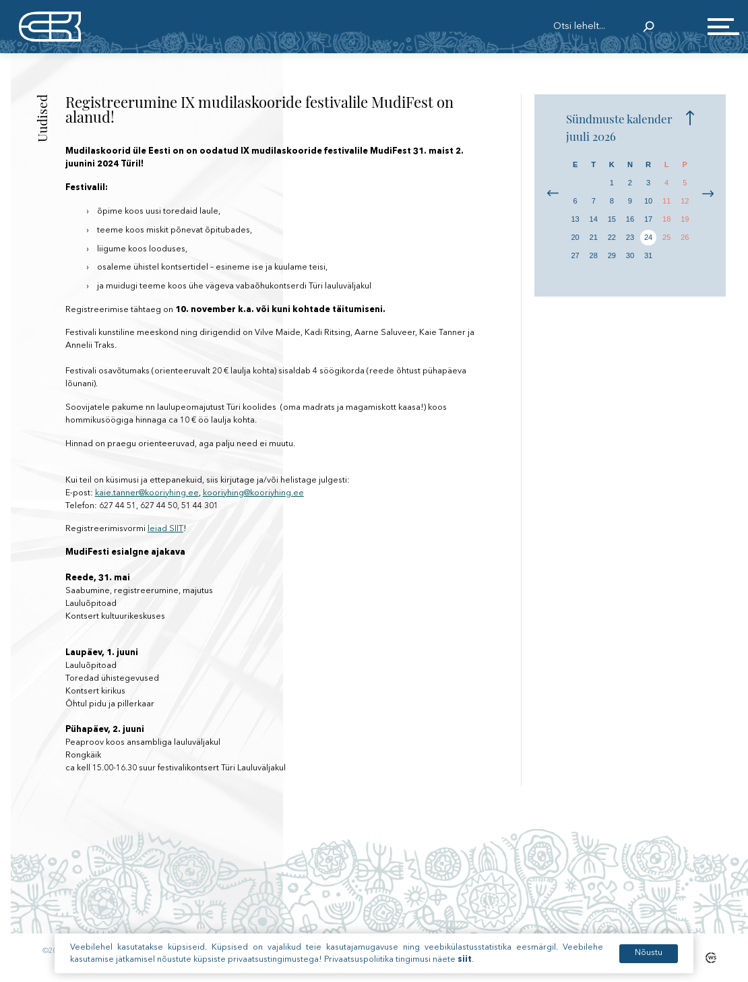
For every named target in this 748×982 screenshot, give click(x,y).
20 (575, 237)
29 (612, 255)
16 (630, 219)
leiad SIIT (165, 528)
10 (648, 201)
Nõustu (648, 956)
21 (594, 237)
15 (612, 219)
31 (648, 255)
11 (666, 201)
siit (465, 962)
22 (612, 237)
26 (685, 237)
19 (685, 219)
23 (630, 237)
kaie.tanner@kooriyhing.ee (147, 493)
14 (594, 219)
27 (575, 255)
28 (594, 255)
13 (575, 219)
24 (648, 237)
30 (630, 255)
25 (666, 237)
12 (685, 201)
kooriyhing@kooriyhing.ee (253, 493)
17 (648, 219)
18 (666, 219)
